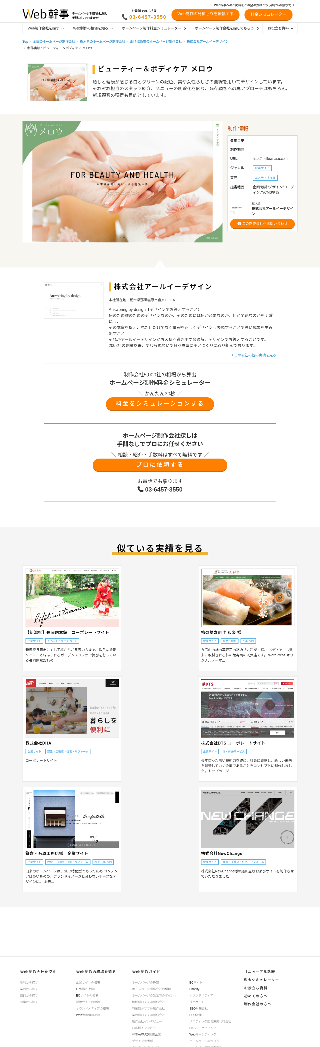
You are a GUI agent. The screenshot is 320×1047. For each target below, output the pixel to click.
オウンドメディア (201, 995)
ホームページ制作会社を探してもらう (227, 28)
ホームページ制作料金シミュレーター (154, 28)
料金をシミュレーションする (159, 403)
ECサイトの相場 (87, 995)
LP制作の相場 (85, 988)
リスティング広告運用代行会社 (210, 1021)
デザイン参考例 (142, 1040)
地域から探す (29, 982)
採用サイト (197, 1001)
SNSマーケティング (203, 1027)
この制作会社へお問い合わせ (263, 224)
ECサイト (196, 982)
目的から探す (29, 995)
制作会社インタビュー (147, 1021)
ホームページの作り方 (204, 1040)
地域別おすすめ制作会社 (148, 1001)
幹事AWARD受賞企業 (146, 1034)
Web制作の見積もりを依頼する (206, 14)
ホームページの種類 (145, 982)
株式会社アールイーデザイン (208, 41)
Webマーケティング (203, 1034)
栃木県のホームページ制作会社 (102, 41)
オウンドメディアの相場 (92, 1008)
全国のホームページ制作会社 (54, 41)
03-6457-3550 (147, 17)
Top (25, 41)
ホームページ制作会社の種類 (151, 988)
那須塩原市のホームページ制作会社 (156, 41)
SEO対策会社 (199, 1008)
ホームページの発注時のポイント (154, 995)
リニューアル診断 (259, 972)
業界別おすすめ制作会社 (148, 1014)
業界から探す (29, 988)
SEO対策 (196, 1014)
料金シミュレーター (261, 979)
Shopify (195, 988)
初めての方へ (255, 995)
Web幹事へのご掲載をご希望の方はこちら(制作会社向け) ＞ (254, 5)
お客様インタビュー (145, 1027)
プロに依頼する (160, 465)
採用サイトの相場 (88, 1001)
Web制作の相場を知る (93, 28)
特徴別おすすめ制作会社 (148, 1008)
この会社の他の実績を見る (253, 355)
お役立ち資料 (281, 28)
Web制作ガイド (146, 972)
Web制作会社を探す (46, 28)
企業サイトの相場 (88, 982)
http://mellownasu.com (270, 159)
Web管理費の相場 (88, 1014)
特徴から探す (29, 1001)
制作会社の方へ (257, 1003)
